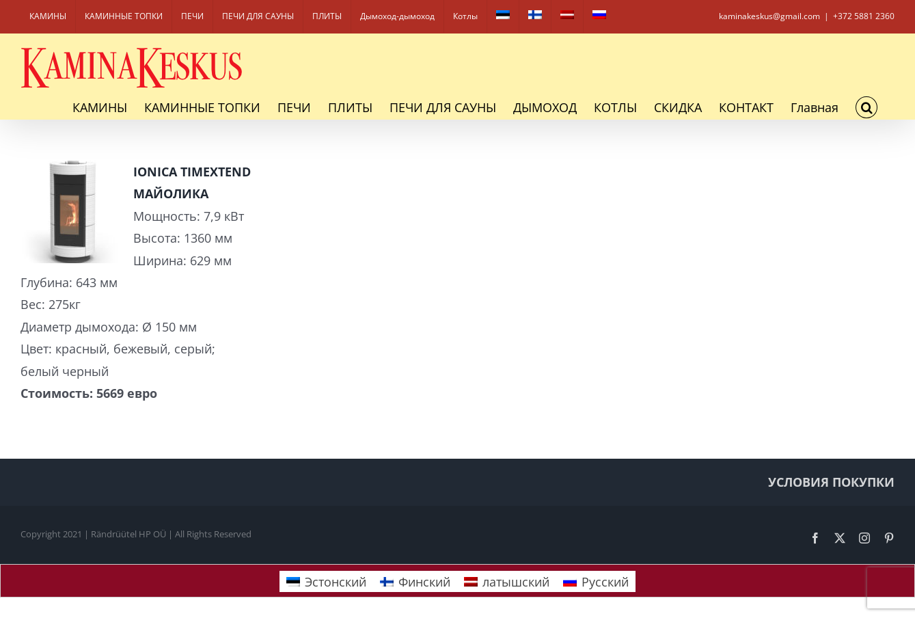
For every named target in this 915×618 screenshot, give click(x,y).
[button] (866, 107)
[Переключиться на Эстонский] (503, 16)
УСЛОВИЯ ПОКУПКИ (831, 482)
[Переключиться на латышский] (567, 16)
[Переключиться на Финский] (535, 16)
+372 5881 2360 (863, 16)
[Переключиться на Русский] (596, 581)
